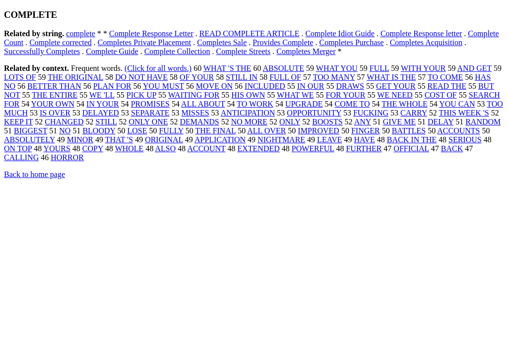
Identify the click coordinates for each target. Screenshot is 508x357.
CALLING (21, 157)
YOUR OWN (53, 104)
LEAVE (329, 139)
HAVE (364, 139)
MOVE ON (214, 86)
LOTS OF (20, 77)
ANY (362, 122)
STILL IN (241, 77)
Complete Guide (112, 51)
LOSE (137, 130)
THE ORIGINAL (75, 77)
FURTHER (363, 148)
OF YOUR (197, 77)
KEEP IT (18, 122)
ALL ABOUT (203, 104)
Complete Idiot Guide (340, 33)
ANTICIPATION (248, 113)
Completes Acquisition (426, 42)
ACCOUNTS (458, 130)
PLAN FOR (112, 86)
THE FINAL (215, 130)
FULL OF (285, 77)
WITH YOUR (423, 68)
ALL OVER (266, 130)
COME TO (352, 104)
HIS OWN (248, 95)
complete (80, 33)
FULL (379, 68)
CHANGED (64, 122)
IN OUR (310, 86)
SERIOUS (465, 139)
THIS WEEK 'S (464, 113)
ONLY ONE (148, 122)
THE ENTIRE (54, 95)
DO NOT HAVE (141, 77)
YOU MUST (163, 86)
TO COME (445, 77)
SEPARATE (150, 113)
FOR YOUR (346, 95)
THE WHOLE (404, 104)
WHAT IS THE (391, 77)
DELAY (440, 122)
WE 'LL (102, 95)
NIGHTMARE (281, 139)
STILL (106, 122)
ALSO (165, 148)
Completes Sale (222, 42)
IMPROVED (318, 130)
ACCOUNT (206, 148)
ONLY (289, 122)
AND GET (474, 68)
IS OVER (55, 113)
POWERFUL (313, 148)
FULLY (171, 130)
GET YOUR (396, 86)
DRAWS (350, 86)
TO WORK (255, 104)
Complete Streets (243, 51)
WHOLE (129, 148)
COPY (92, 148)
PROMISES (150, 104)
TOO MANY (334, 77)
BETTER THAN (54, 86)
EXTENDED (258, 148)
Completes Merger (305, 51)
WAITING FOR (194, 95)
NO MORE (249, 122)
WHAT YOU (337, 68)
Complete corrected (60, 42)
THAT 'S (119, 139)
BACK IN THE (412, 139)
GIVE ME (399, 122)
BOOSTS (327, 122)
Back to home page (34, 174)
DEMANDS (199, 122)
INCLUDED (265, 86)
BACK (452, 148)
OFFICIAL (411, 148)
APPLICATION (220, 139)
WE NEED (395, 95)
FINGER (365, 130)
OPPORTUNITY (314, 113)
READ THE (447, 86)
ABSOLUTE (284, 68)
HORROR (67, 157)
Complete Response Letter (151, 33)
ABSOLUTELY (29, 139)
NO (64, 130)
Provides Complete (283, 42)
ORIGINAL (164, 139)
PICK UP (141, 95)
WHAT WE (295, 95)
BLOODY (98, 130)
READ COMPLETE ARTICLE (249, 33)
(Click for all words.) (158, 68)
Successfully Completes (42, 51)
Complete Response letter (421, 33)
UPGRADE (304, 104)
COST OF (441, 95)
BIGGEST (30, 130)
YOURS (57, 148)
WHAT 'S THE (227, 68)
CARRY (413, 113)
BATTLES (409, 130)
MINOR (80, 139)
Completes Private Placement (144, 42)
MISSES (195, 113)
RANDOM (483, 122)
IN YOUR (102, 104)
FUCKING (370, 113)
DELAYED (100, 113)
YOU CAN (457, 104)
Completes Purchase (351, 42)
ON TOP (18, 148)
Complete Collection (177, 51)
